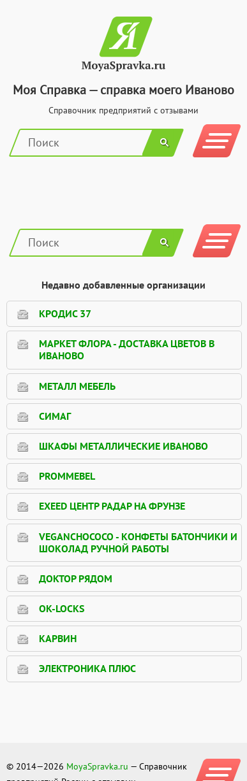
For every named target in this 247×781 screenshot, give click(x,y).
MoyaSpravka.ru (97, 766)
